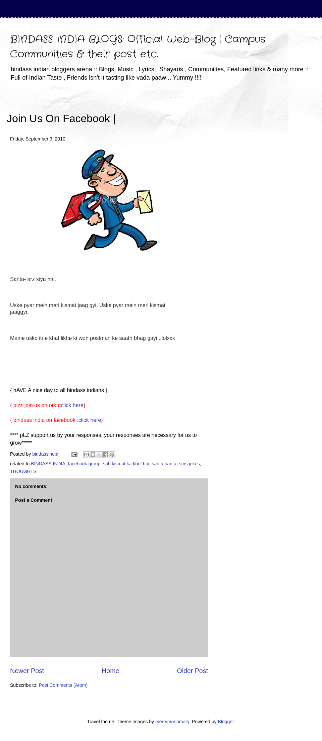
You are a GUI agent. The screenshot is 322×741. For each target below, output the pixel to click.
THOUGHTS (23, 471)
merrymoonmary (172, 721)
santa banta (164, 463)
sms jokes (189, 463)
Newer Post (27, 670)
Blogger (225, 721)
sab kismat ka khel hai (126, 463)
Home (110, 670)
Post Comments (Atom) (63, 685)
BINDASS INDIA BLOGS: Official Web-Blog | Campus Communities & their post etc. (138, 47)
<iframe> (194, 108)
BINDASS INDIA (48, 463)
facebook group (84, 463)
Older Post (192, 670)
